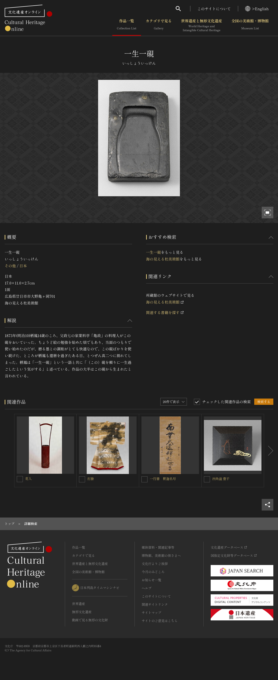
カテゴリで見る (159, 25)
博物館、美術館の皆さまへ (161, 555)
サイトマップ (151, 612)
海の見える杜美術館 (163, 259)
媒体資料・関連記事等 (158, 547)
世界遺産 (78, 603)
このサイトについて (214, 8)
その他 (10, 265)
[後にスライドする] (268, 450)
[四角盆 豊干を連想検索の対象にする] (207, 479)
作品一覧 (126, 25)
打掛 (90, 478)
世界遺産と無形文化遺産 (201, 25)
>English (257, 8)
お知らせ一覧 (151, 580)
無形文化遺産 (82, 611)
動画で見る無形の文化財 (90, 620)
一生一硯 (153, 252)
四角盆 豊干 (221, 478)
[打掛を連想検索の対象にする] (82, 479)
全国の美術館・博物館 (250, 25)
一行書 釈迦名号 (163, 478)
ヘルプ (146, 588)
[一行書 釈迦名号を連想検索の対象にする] (144, 479)
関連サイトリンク (155, 604)
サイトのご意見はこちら (160, 620)
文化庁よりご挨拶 (155, 563)
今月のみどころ (153, 571)
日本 (23, 265)
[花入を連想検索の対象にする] (20, 479)
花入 (28, 478)
